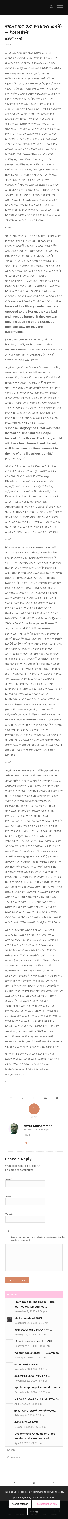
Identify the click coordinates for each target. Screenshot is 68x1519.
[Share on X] (22, 1098)
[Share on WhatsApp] (34, 1098)
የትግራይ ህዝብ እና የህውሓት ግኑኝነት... (34, 1341)
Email (8, 1196)
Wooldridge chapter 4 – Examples (36, 1352)
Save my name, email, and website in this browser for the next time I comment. (38, 1238)
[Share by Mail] (57, 1098)
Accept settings (20, 1504)
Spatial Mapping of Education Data (37, 1387)
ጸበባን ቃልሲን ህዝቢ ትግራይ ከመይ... (33, 1329)
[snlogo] (28, 7)
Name (8, 1179)
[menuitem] (49, 7)
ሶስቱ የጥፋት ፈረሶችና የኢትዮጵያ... (32, 1375)
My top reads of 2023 (28, 1318)
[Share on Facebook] (11, 1098)
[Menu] (58, 7)
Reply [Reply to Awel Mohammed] (26, 1143)
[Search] (49, 7)
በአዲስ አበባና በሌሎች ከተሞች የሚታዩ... (35, 1410)
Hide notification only (46, 1504)
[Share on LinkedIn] (45, 1098)
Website (9, 1214)
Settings (34, 1511)
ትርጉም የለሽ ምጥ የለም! (27, 1364)
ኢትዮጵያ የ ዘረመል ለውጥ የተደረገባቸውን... (37, 1399)
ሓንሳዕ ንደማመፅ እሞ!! (26, 1422)
